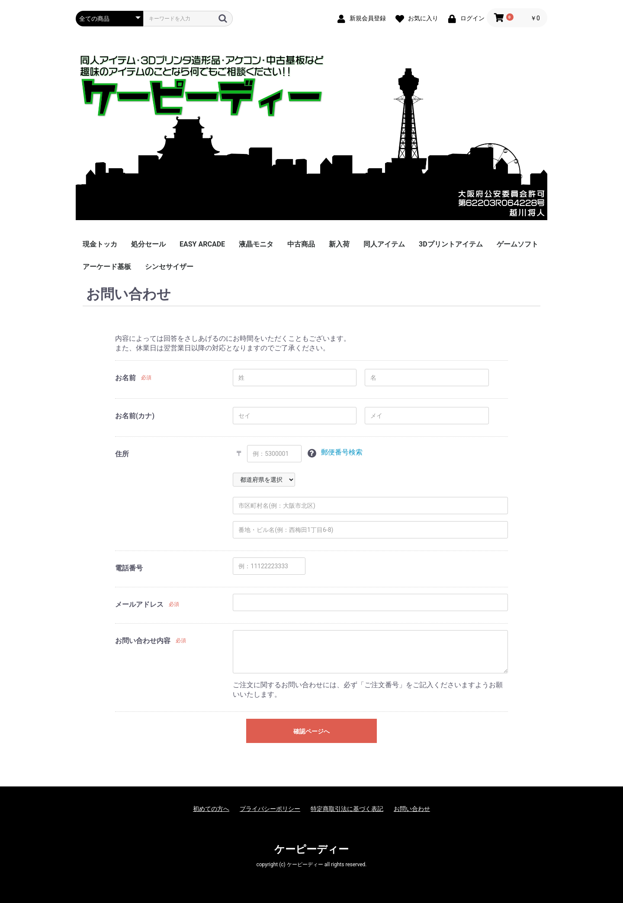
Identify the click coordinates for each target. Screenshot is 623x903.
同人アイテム (384, 244)
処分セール (148, 244)
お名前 (125, 378)
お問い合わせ (412, 808)
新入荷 (339, 244)
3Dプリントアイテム (451, 244)
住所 (122, 454)
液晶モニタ (256, 244)
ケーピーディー (311, 849)
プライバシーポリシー (270, 808)
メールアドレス (139, 604)
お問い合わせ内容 (142, 641)
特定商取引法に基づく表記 (347, 808)
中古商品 (301, 244)
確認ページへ (311, 731)
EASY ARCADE (202, 244)
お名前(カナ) (134, 416)
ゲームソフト (517, 244)
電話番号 (129, 568)
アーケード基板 (107, 267)
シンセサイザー (169, 267)
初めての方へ (211, 808)
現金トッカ (100, 244)
